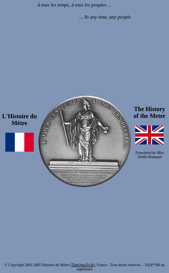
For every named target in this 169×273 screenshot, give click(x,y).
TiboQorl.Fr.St (82, 265)
